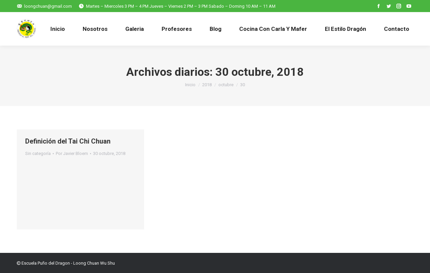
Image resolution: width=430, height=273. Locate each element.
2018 (207, 84)
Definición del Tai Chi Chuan (68, 141)
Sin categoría (38, 153)
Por (72, 153)
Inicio (190, 84)
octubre (225, 84)
